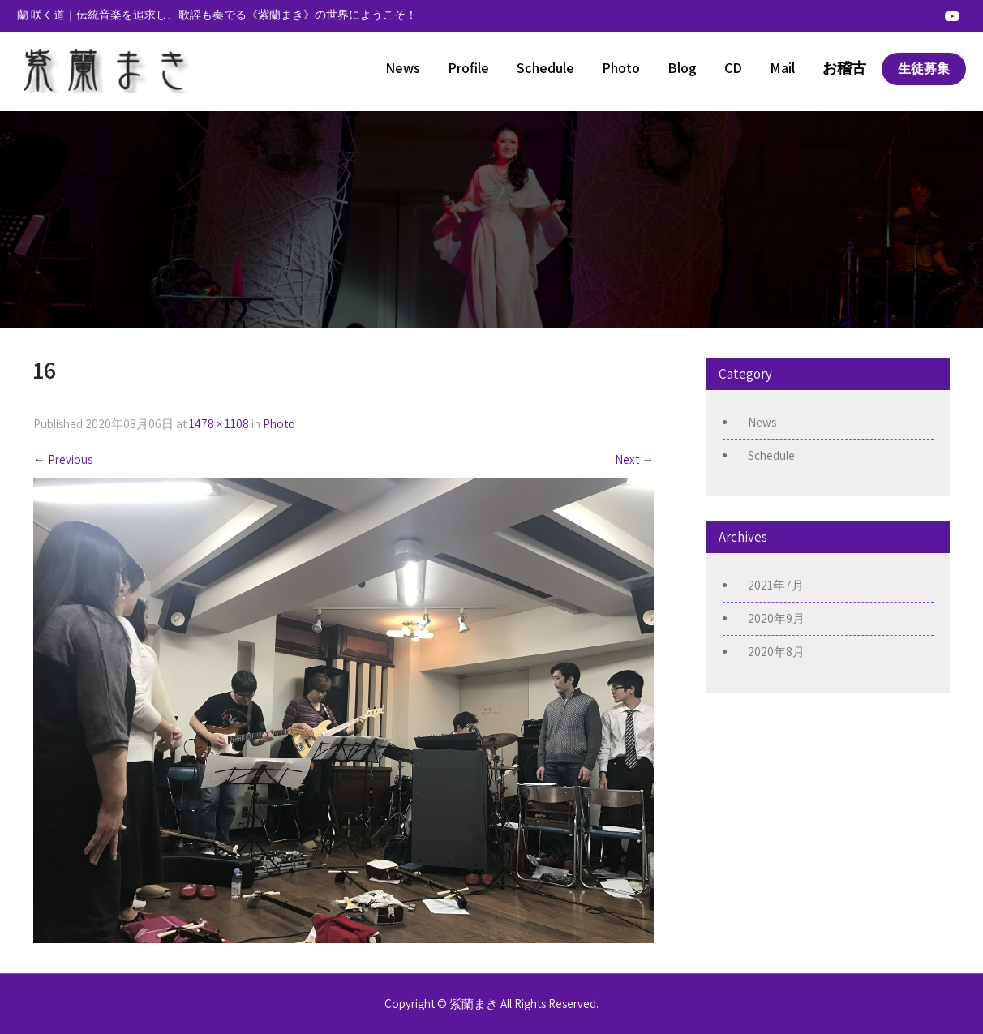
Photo (621, 67)
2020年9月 (776, 618)
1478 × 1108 (219, 423)
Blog (682, 67)
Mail (782, 67)
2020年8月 (776, 651)
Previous (62, 459)
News (402, 67)
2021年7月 (776, 585)
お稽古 (844, 67)
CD (733, 67)
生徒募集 (924, 68)
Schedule (545, 67)
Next (634, 459)
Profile (468, 67)
